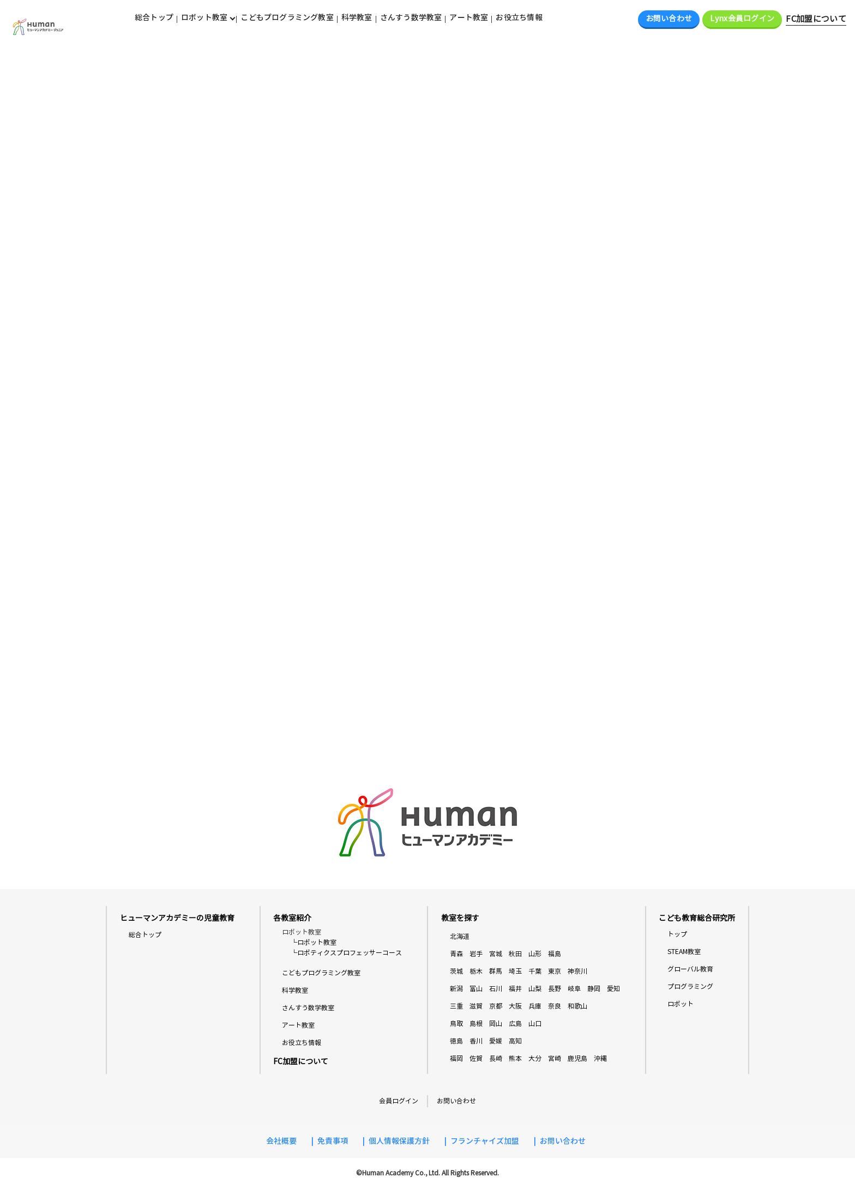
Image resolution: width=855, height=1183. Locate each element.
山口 (534, 1023)
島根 (476, 1023)
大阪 (515, 1006)
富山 (476, 989)
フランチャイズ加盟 (484, 1141)
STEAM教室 (684, 951)
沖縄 (600, 1058)
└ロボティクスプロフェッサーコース (346, 953)
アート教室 (468, 17)
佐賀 (476, 1058)
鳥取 (456, 1023)
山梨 (534, 989)
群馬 (495, 971)
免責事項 (332, 1141)
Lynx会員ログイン (742, 18)
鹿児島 (577, 1058)
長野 (554, 989)
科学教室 (356, 17)
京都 (495, 1006)
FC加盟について (816, 19)
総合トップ (154, 17)
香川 (476, 1041)
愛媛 (495, 1041)
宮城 (495, 954)
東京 (554, 971)
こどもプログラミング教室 (287, 17)
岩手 (476, 954)
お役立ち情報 (519, 17)
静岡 (593, 989)
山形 (534, 954)
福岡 (456, 1058)
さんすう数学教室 (411, 17)
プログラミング (690, 986)
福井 (515, 989)
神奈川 (577, 971)
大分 (534, 1058)
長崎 (495, 1058)
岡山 (495, 1023)
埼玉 (515, 971)
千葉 (534, 971)
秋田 (515, 954)
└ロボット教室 (313, 942)
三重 (456, 1006)
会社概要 (281, 1141)
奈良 (554, 1006)
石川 (495, 989)
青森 (456, 954)
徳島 (456, 1041)
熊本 (515, 1058)
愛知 (613, 989)
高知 (515, 1041)
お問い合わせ (669, 18)
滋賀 (476, 1006)
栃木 (476, 971)
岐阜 (574, 989)
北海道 (459, 936)
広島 (515, 1023)
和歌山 (577, 1006)
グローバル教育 (690, 969)
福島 (554, 954)
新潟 (456, 989)
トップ (677, 934)
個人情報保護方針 (399, 1141)
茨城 (456, 971)
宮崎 (554, 1058)
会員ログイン (398, 1101)
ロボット (680, 1004)
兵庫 (534, 1006)
